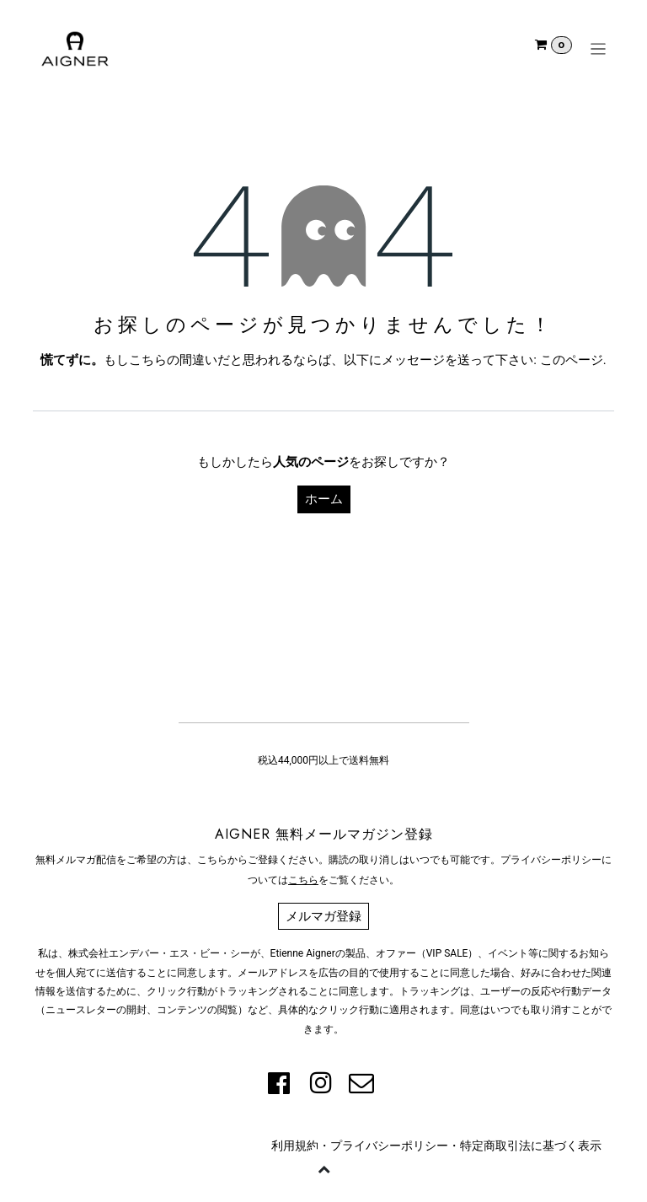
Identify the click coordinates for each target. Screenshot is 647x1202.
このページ (571, 360)
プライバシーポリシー (389, 1145)
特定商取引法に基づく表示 (531, 1145)
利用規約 (294, 1145)
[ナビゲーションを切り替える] (598, 49)
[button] (323, 1168)
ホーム (324, 499)
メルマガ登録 (323, 916)
